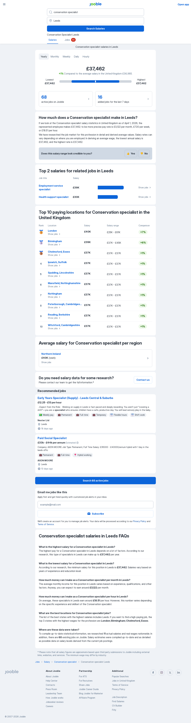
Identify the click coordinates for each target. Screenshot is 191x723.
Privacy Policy (139, 521)
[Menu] (4, 4)
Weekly (66, 56)
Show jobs (145, 187)
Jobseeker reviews (55, 702)
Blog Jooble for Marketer (91, 693)
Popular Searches (120, 676)
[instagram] (162, 673)
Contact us (143, 379)
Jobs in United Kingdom (123, 680)
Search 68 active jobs (95, 480)
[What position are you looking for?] (95, 12)
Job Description (119, 697)
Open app (183, 4)
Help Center (51, 680)
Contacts (50, 685)
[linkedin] (179, 673)
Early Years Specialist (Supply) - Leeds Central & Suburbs (75, 398)
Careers (49, 706)
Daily (76, 56)
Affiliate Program (87, 697)
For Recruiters (85, 680)
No (144, 153)
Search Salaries (95, 28)
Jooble (22, 716)
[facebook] (153, 673)
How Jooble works (54, 697)
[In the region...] (95, 20)
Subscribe (95, 514)
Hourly (86, 56)
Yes (131, 153)
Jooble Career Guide (89, 689)
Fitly (114, 710)
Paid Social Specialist (52, 438)
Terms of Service (46, 524)
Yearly (44, 56)
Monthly (55, 56)
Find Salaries (118, 701)
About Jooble (52, 676)
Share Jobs (84, 685)
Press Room (51, 689)
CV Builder (117, 705)
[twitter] (170, 673)
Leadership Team (54, 693)
